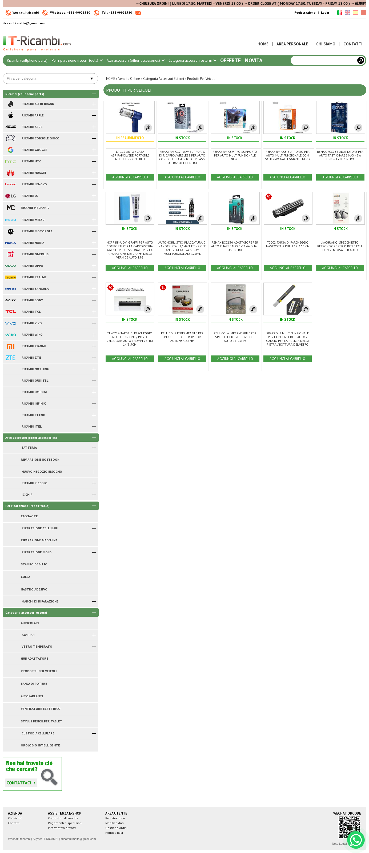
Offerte (230, 60)
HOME (110, 78)
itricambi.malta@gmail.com (78, 838)
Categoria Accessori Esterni (163, 78)
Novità (253, 60)
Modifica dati (114, 823)
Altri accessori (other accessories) (135, 60)
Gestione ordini (116, 828)
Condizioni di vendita (63, 818)
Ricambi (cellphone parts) (27, 60)
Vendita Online (129, 78)
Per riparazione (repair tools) (77, 60)
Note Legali (339, 843)
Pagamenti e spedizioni (65, 823)
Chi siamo (15, 818)
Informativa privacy (62, 828)
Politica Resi (114, 833)
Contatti (13, 823)
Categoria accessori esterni (192, 60)
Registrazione (304, 12)
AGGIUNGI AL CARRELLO (130, 177)
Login (325, 12)
